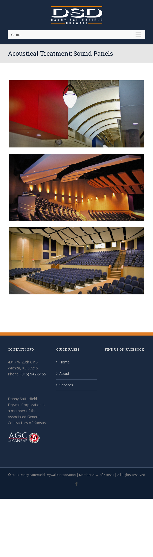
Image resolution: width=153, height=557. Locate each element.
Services (66, 384)
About (64, 373)
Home (64, 362)
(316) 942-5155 (33, 374)
